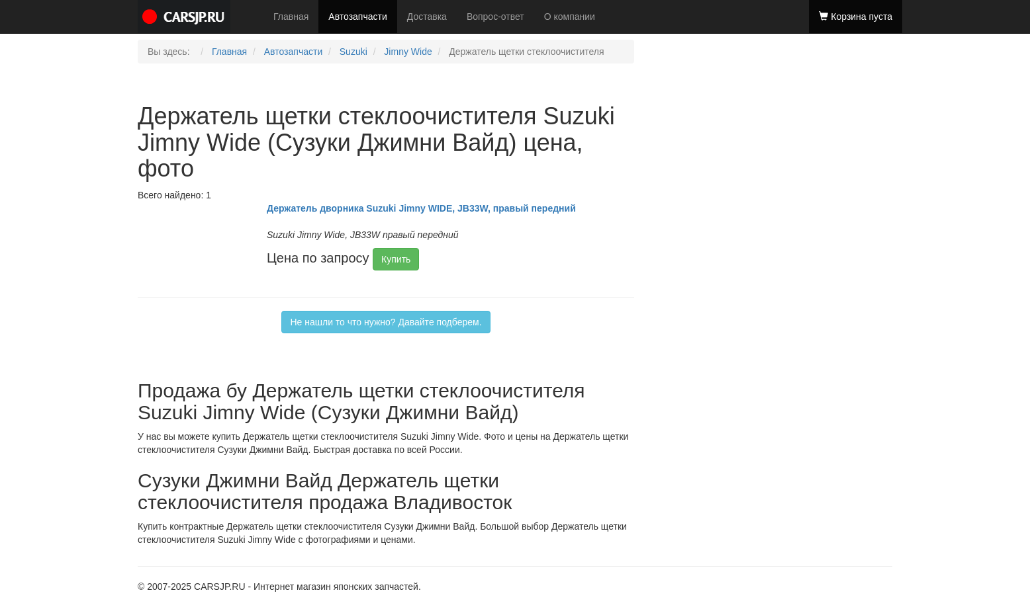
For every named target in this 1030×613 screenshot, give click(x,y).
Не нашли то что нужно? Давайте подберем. (385, 322)
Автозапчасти (357, 16)
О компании (569, 16)
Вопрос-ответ (495, 16)
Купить (395, 259)
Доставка (427, 16)
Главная (290, 16)
